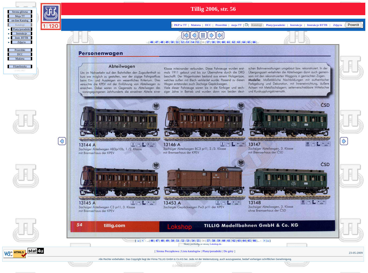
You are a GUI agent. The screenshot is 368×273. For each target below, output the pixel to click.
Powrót (353, 25)
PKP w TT (180, 25)
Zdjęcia (22, 42)
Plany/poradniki (21, 29)
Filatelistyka (20, 66)
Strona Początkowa (168, 251)
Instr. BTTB (21, 37)
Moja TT (20, 16)
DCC (20, 54)
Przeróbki (20, 49)
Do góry (228, 251)
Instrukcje (21, 33)
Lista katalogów (190, 251)
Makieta (19, 58)
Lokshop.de (215, 244)
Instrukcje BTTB (317, 25)
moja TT (236, 25)
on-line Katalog (19, 20)
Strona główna (20, 11)
